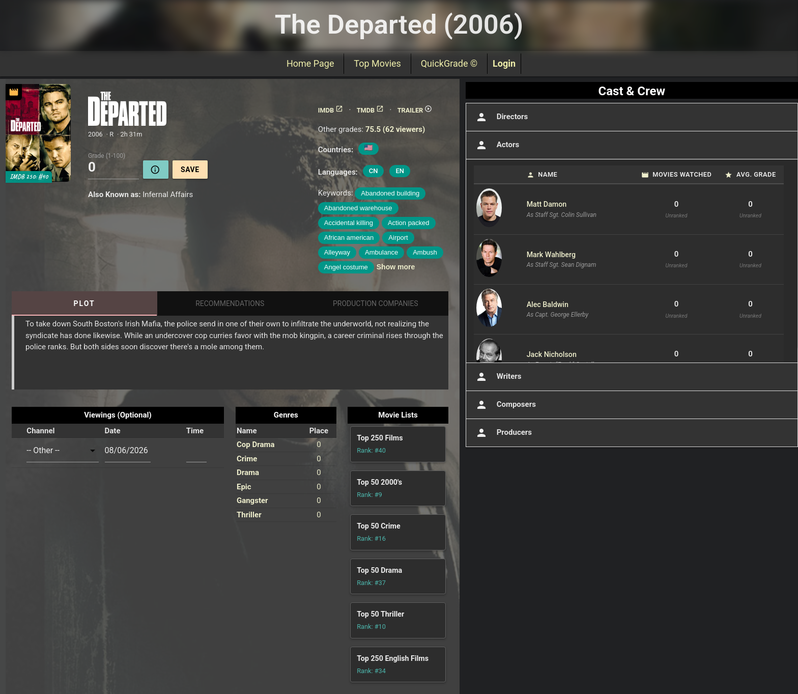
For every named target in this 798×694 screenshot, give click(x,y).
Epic (244, 486)
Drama (248, 472)
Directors (501, 117)
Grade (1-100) (106, 155)
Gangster (252, 500)
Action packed (409, 223)
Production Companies (375, 303)
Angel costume (346, 267)
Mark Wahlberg (551, 255)
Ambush (425, 252)
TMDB (370, 110)
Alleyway (337, 252)
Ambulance (381, 252)
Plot (84, 303)
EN (399, 171)
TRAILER (415, 110)
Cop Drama (256, 444)
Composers (505, 405)
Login (504, 63)
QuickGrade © (449, 63)
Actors (496, 145)
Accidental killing (348, 223)
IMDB (330, 110)
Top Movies (377, 63)
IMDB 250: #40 (29, 177)
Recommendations (229, 303)
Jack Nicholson (552, 354)
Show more (396, 267)
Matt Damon (547, 204)
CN (373, 171)
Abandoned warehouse (358, 208)
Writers (498, 377)
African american (349, 237)
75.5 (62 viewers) (395, 129)
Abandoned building (390, 193)
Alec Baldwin (547, 304)
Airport (398, 237)
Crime (247, 458)
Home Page (310, 63)
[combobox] (62, 450)
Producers (503, 433)
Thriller (249, 514)
